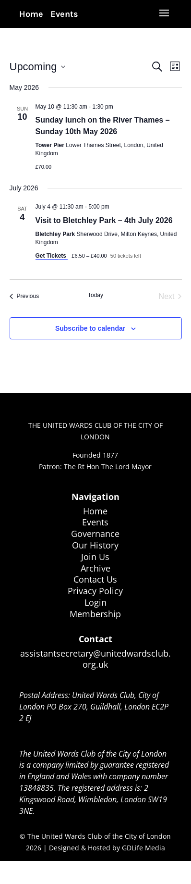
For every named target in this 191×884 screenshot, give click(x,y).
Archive (95, 568)
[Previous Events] (24, 296)
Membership (95, 614)
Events (64, 14)
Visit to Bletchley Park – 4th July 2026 (104, 220)
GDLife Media (143, 847)
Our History (95, 545)
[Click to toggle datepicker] (37, 67)
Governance (95, 533)
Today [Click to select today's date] (95, 295)
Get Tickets (52, 255)
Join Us (95, 556)
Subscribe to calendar (90, 328)
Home (31, 14)
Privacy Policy (95, 591)
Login (95, 602)
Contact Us (95, 579)
